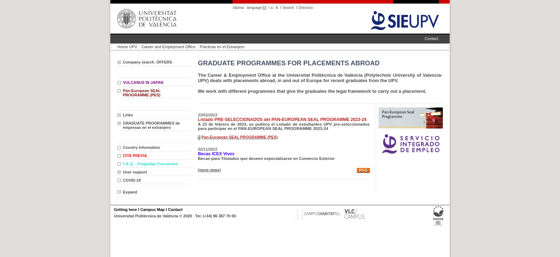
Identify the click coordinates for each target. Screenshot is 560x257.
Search (288, 8)
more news (209, 170)
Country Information (141, 147)
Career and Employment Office (168, 47)
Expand (127, 192)
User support (135, 172)
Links (128, 115)
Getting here (125, 209)
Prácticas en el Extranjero (222, 47)
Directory (306, 8)
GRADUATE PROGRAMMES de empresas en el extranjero (151, 125)
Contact (431, 38)
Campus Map (152, 209)
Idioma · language (250, 8)
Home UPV (127, 47)
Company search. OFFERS (147, 62)
